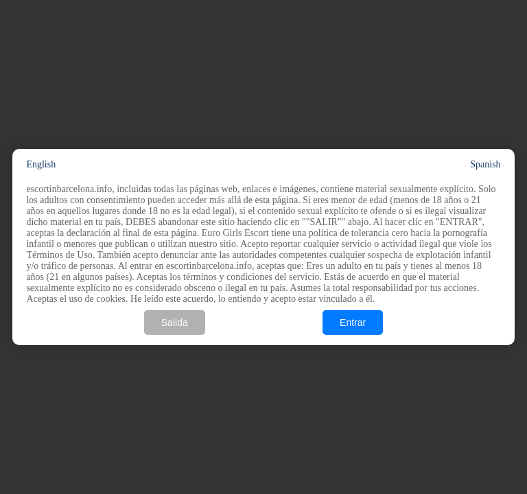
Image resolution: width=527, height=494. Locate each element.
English (41, 164)
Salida (174, 322)
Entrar (353, 322)
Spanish (485, 164)
